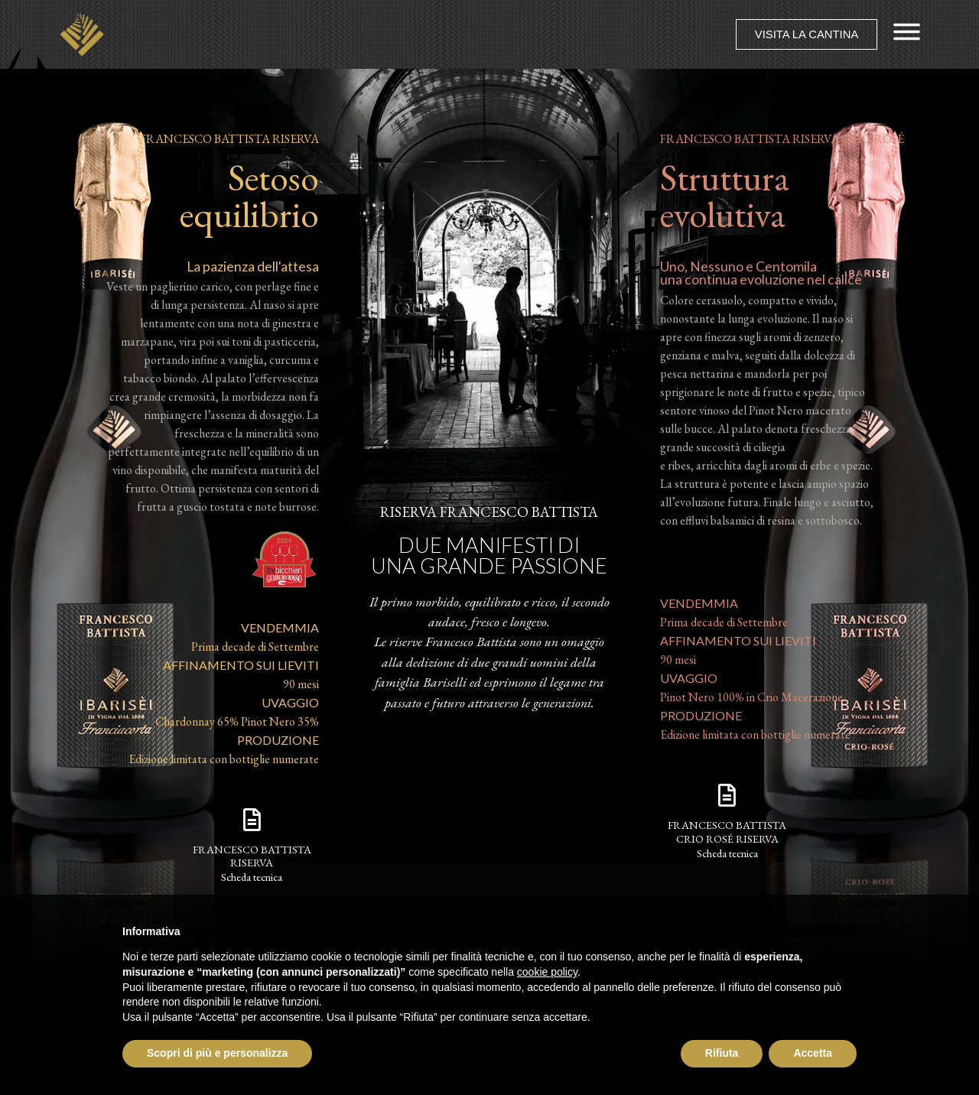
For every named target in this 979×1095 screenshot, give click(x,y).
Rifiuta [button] (722, 1053)
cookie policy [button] (547, 972)
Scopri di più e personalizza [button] (217, 1053)
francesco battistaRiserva (252, 855)
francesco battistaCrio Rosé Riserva (727, 831)
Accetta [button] (812, 1053)
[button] (805, 34)
